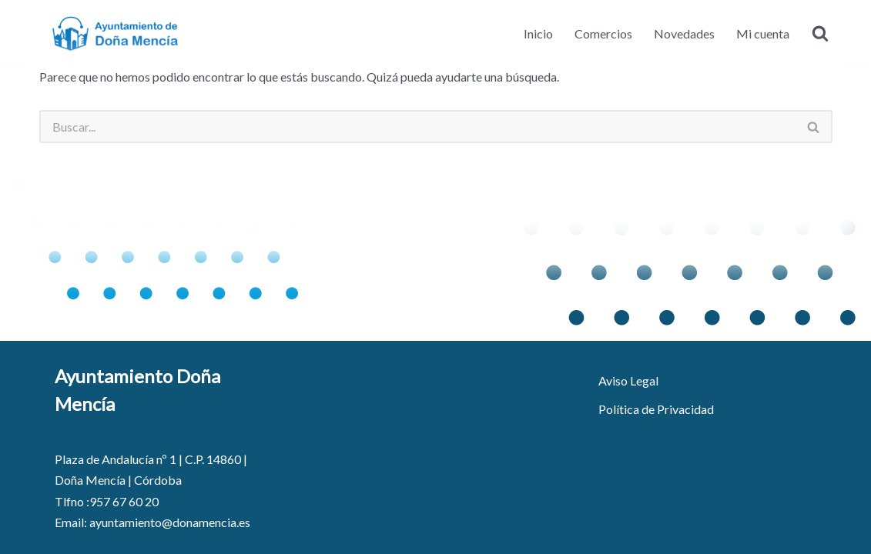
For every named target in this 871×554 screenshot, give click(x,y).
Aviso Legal (628, 380)
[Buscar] (820, 33)
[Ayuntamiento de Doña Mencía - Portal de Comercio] (116, 33)
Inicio (538, 33)
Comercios (603, 33)
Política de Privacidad (656, 409)
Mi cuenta (762, 33)
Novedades (684, 33)
